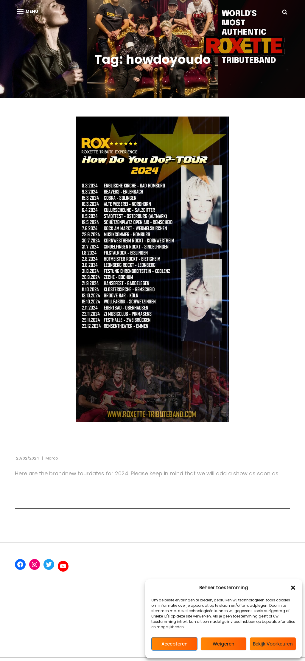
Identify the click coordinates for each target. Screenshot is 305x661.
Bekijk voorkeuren (273, 644)
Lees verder (43, 491)
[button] (293, 588)
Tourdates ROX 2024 (58, 445)
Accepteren (174, 644)
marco (52, 458)
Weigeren (223, 644)
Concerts (29, 433)
